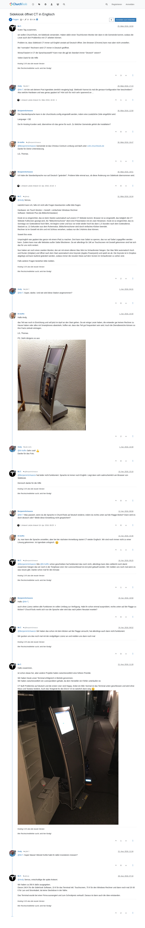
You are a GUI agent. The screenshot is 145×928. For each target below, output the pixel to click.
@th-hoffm (27, 447)
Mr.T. (19, 26)
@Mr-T (21, 515)
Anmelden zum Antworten (125, 20)
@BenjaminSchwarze (33, 142)
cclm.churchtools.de (95, 146)
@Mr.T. (26, 86)
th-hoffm (21, 142)
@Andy (26, 196)
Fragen (16, 19)
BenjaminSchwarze (25, 111)
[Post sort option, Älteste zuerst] (111, 20)
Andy (20, 86)
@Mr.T (20, 90)
